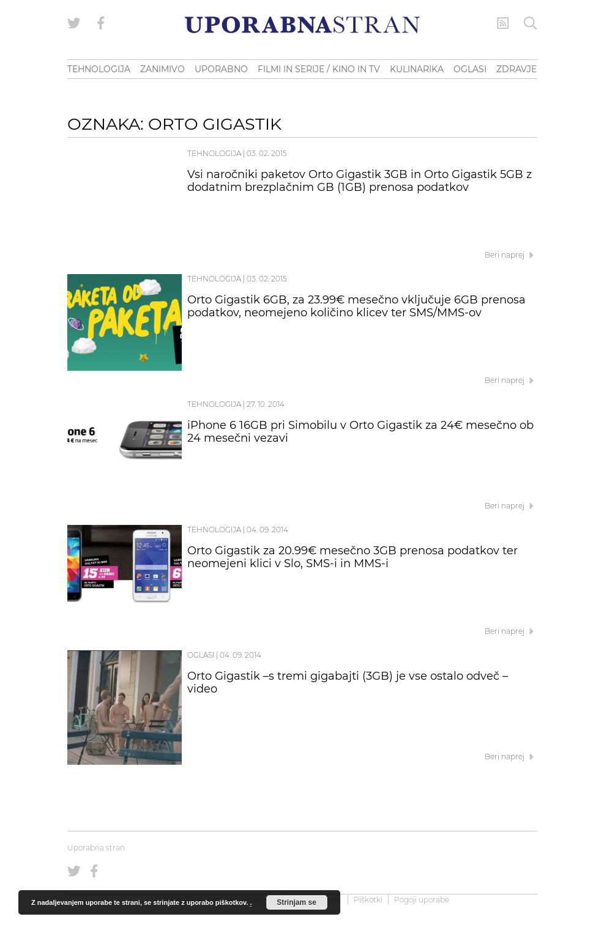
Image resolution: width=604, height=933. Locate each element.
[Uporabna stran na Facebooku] (101, 23)
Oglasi (200, 655)
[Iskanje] (530, 23)
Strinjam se (296, 902)
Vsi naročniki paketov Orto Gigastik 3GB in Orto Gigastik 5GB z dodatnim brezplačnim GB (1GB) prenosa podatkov (359, 181)
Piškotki (368, 899)
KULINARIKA (417, 69)
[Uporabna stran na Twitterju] (74, 23)
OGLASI (470, 69)
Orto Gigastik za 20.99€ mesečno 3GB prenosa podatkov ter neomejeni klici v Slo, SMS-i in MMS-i (352, 557)
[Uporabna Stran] (302, 25)
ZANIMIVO (162, 69)
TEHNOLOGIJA (98, 69)
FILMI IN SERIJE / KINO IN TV (319, 69)
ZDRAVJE (516, 69)
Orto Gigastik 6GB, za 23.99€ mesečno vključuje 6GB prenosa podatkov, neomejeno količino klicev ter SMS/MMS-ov (356, 306)
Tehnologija (214, 153)
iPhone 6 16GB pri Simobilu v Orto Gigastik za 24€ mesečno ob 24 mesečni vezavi (360, 431)
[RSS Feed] (503, 23)
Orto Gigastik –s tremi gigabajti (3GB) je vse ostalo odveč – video (347, 682)
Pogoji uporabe (421, 899)
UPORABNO (221, 69)
